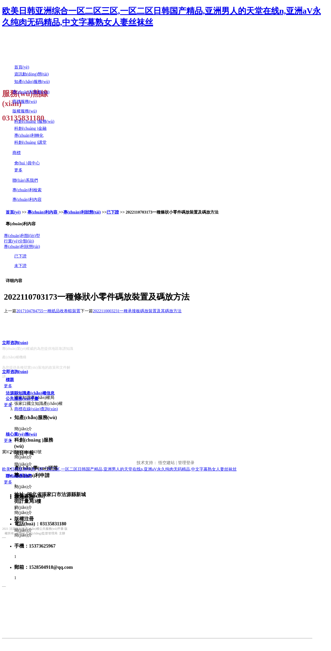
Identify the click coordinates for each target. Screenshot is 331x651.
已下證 (113, 212)
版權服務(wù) (24, 111)
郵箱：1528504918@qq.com (43, 567)
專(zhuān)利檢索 (27, 190)
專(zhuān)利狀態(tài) (82, 212)
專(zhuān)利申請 (32, 475)
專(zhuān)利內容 (27, 199)
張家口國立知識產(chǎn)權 (38, 403)
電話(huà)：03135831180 (40, 523)
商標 (16, 152)
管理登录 (186, 462)
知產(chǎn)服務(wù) (35, 417)
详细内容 (14, 280)
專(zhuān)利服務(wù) (30, 92)
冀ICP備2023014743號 (22, 452)
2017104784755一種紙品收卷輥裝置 (48, 311)
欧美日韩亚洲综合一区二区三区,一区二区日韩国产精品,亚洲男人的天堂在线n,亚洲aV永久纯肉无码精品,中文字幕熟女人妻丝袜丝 (119, 469)
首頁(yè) (13, 212)
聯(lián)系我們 (25, 180)
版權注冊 (24, 518)
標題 (10, 379)
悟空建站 (166, 462)
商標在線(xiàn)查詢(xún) (36, 409)
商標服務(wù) (24, 101)
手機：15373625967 (35, 546)
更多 (8, 386)
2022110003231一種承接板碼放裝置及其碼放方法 (137, 311)
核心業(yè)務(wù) (21, 434)
